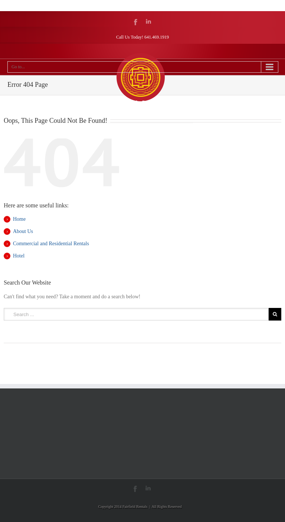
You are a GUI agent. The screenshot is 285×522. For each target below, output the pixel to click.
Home (19, 219)
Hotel (18, 256)
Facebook (135, 22)
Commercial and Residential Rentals (51, 243)
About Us (23, 231)
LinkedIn (148, 21)
